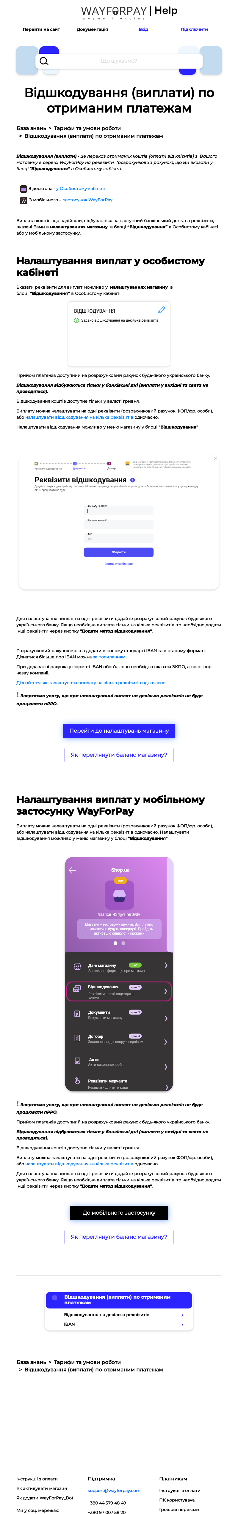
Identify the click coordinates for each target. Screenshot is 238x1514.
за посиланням (109, 657)
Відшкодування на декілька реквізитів (106, 1314)
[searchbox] (119, 61)
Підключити (194, 29)
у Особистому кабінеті (80, 188)
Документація (92, 29)
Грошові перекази (179, 1509)
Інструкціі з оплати (37, 1479)
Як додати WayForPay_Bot (44, 1498)
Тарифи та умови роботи (87, 128)
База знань (31, 128)
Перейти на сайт (41, 29)
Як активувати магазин (41, 1488)
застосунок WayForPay (87, 200)
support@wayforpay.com (114, 1490)
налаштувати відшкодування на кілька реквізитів (79, 417)
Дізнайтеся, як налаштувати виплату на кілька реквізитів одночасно (91, 682)
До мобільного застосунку (119, 1213)
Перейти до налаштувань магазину (119, 731)
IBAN (69, 1324)
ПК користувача (177, 1500)
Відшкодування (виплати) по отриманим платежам (117, 1300)
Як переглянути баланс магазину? (119, 755)
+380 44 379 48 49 (107, 1503)
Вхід (143, 29)
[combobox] (119, 61)
